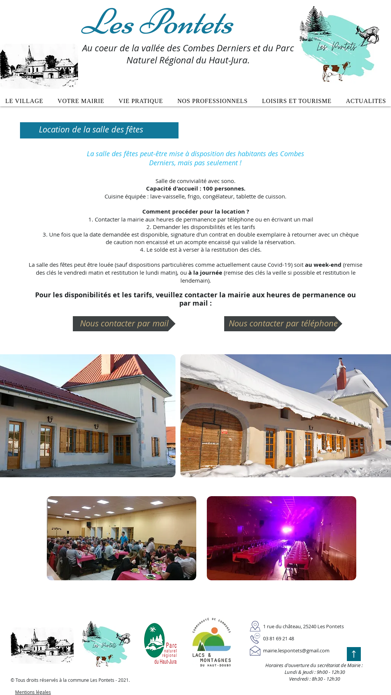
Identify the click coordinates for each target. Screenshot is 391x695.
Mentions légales (33, 692)
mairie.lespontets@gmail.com (296, 650)
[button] (81, 101)
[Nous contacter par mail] (124, 323)
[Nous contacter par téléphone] (283, 323)
